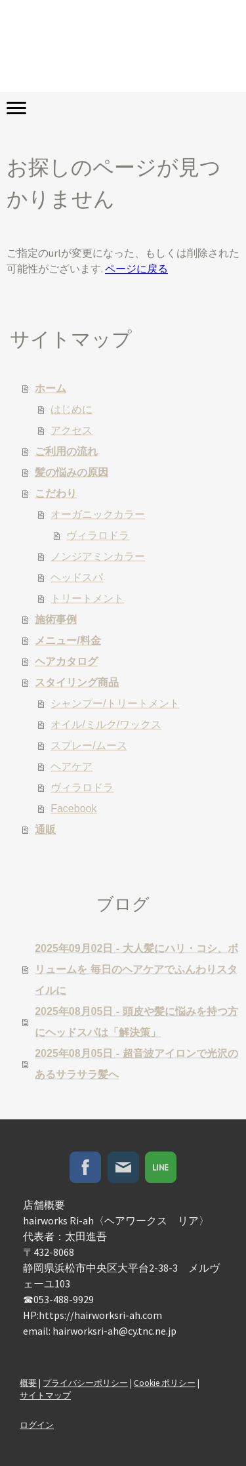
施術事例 (56, 619)
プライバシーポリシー (85, 1382)
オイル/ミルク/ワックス (106, 724)
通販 (45, 829)
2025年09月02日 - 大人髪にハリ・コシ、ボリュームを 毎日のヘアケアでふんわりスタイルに (136, 969)
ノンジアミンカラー (98, 556)
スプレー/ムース (89, 745)
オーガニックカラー (98, 514)
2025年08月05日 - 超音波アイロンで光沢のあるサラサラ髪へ (136, 1064)
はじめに (71, 409)
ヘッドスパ (77, 577)
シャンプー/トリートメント (115, 703)
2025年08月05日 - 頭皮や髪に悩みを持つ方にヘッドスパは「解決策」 (136, 1022)
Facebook (73, 808)
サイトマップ (45, 1395)
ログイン (37, 1424)
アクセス (71, 430)
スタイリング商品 (77, 682)
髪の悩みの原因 (71, 472)
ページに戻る (136, 268)
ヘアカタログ (66, 661)
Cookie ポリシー (164, 1382)
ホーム (50, 388)
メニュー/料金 (67, 640)
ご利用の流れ (66, 451)
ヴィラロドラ (97, 535)
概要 (28, 1382)
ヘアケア (71, 766)
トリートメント (87, 598)
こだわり (56, 493)
